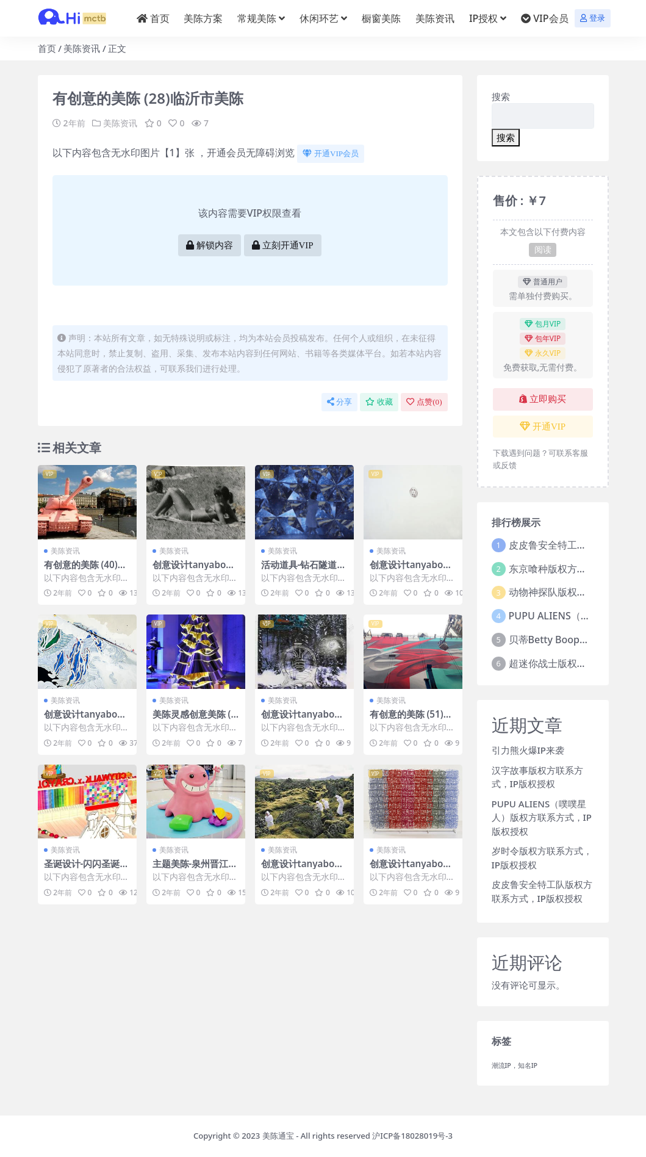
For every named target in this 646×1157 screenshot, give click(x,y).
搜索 (501, 96)
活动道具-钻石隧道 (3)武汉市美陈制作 (299, 570)
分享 (339, 401)
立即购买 (542, 399)
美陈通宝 (278, 1135)
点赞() (424, 401)
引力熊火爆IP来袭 (528, 750)
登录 (592, 18)
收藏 (379, 401)
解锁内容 (209, 245)
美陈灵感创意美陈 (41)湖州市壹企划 (195, 719)
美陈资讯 (81, 48)
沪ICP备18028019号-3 (412, 1135)
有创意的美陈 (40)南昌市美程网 (85, 570)
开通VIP (542, 426)
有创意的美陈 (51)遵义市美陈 (411, 719)
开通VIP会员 (331, 153)
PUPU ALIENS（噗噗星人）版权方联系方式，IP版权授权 (542, 817)
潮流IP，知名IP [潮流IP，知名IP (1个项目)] (515, 1065)
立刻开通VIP (283, 245)
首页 (47, 48)
